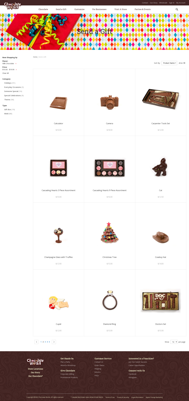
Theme (9, 99)
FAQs (96, 375)
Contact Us (98, 362)
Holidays (9, 83)
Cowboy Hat (160, 257)
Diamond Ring (109, 324)
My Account (180, 3)
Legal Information (137, 397)
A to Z (182, 63)
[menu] (94, 9)
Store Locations (35, 369)
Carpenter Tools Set (161, 123)
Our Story (153, 3)
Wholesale (163, 3)
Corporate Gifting (67, 374)
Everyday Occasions (14, 87)
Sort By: (157, 63)
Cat (160, 190)
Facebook (132, 374)
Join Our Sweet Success (138, 362)
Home (35, 57)
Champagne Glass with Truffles (58, 257)
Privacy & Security (123, 397)
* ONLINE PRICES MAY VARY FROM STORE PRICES (87, 397)
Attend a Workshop (68, 365)
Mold (8, 113)
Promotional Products (69, 377)
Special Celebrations (14, 95)
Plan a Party (65, 362)
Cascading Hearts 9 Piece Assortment (109, 190)
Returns (97, 372)
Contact (145, 3)
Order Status (99, 365)
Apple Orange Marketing (154, 397)
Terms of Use (110, 397)
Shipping (97, 369)
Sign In (171, 3)
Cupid (58, 324)
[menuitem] (43, 9)
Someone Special (13, 91)
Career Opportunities (137, 365)
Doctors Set (160, 324)
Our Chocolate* (35, 376)
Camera (109, 123)
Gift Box (9, 109)
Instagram (133, 377)
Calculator (58, 123)
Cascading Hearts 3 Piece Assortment (58, 190)
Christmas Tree (110, 257)
